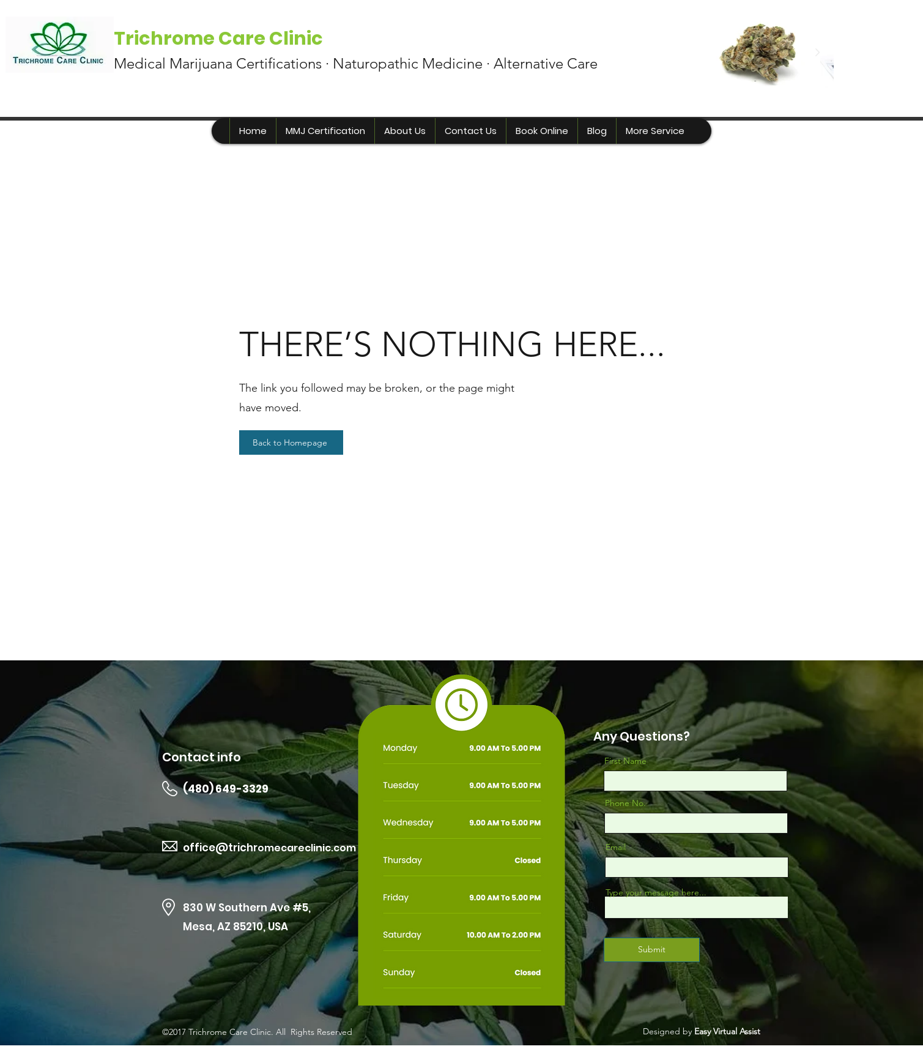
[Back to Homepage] (291, 442)
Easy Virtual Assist (727, 1031)
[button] (655, 131)
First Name (625, 760)
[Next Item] (817, 52)
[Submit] (652, 950)
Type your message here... (656, 892)
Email (616, 847)
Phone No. (625, 803)
